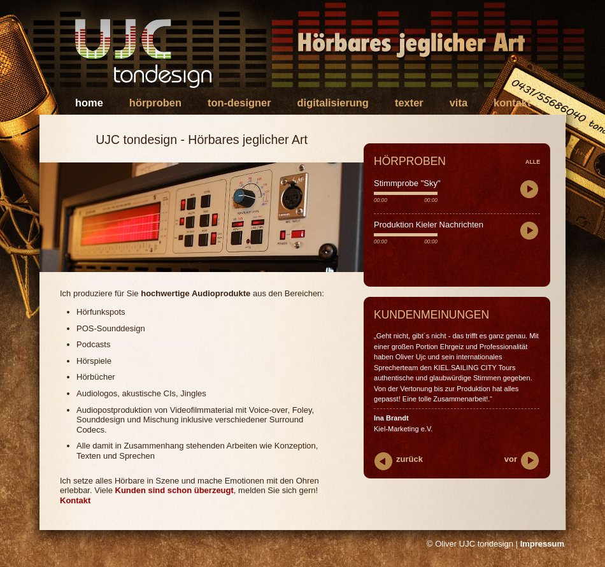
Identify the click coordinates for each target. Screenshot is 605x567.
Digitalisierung (333, 102)
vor (510, 459)
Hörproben (155, 102)
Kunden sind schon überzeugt (174, 490)
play (529, 189)
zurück (409, 459)
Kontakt (512, 102)
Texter (409, 102)
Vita (458, 102)
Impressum (542, 544)
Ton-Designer (239, 102)
